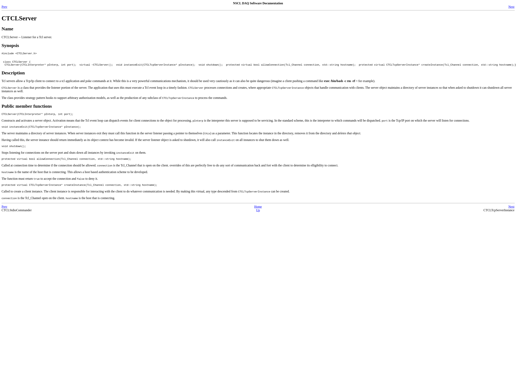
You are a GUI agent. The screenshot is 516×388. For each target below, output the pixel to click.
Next (511, 6)
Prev (4, 6)
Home (258, 212)
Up (258, 215)
